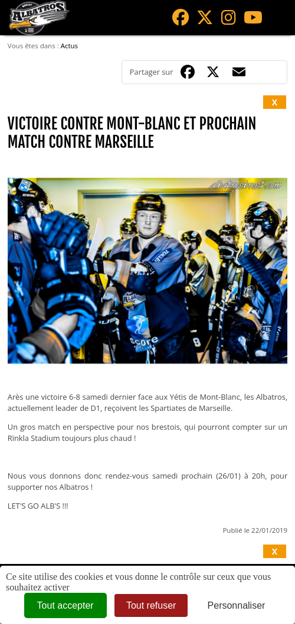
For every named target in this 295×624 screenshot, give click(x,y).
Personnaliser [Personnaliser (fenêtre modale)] (237, 605)
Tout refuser (151, 605)
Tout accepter (65, 605)
